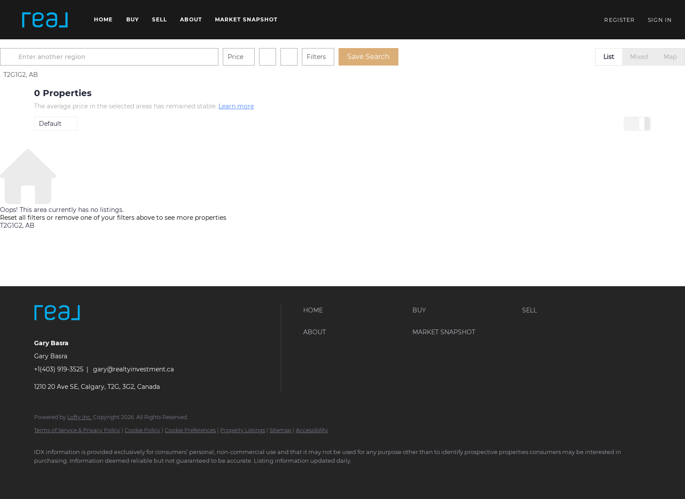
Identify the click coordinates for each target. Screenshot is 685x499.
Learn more (236, 106)
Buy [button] (132, 19)
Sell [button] (159, 19)
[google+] (145, 475)
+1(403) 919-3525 (58, 369)
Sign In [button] (660, 20)
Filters (350, 57)
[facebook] (44, 475)
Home (103, 19)
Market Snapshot (246, 19)
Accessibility (312, 430)
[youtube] (120, 475)
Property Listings (242, 430)
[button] (45, 19)
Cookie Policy (142, 430)
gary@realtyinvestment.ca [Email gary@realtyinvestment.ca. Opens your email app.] (133, 369)
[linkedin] (69, 475)
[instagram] (95, 475)
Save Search (402, 56)
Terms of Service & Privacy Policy (77, 430)
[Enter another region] (147, 57)
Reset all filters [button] (22, 218)
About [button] (191, 19)
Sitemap (280, 430)
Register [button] (619, 20)
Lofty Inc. (79, 417)
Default (50, 124)
